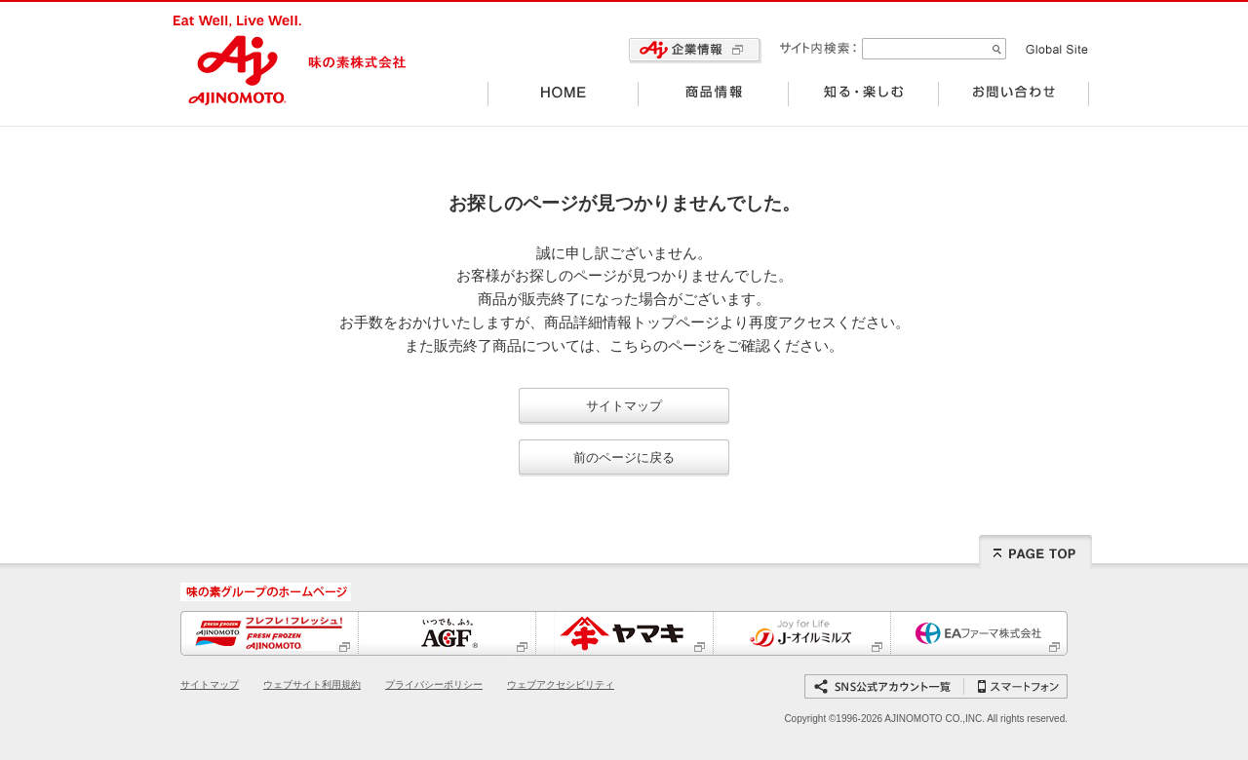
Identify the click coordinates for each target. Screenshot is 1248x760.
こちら (631, 346)
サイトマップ (624, 406)
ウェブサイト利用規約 (312, 684)
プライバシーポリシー (434, 684)
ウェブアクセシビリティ (560, 684)
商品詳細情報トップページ (632, 322)
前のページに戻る (624, 457)
